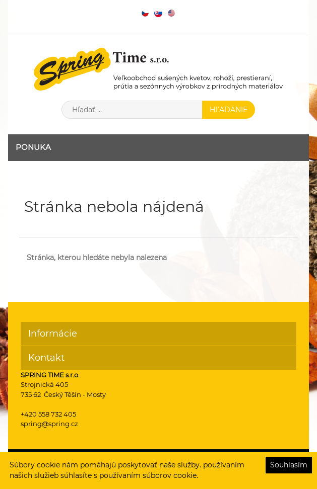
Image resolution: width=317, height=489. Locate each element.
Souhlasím (288, 464)
